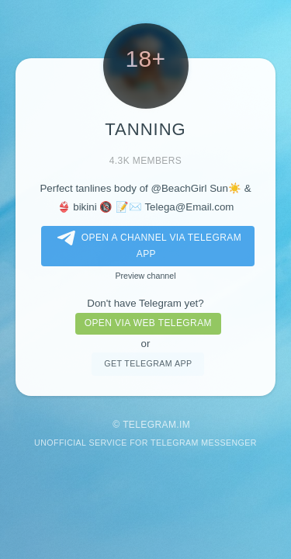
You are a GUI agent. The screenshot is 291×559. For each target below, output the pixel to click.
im (184, 424)
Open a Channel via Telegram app (146, 245)
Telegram (149, 424)
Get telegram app (148, 363)
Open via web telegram (148, 323)
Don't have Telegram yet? (145, 303)
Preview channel (145, 275)
